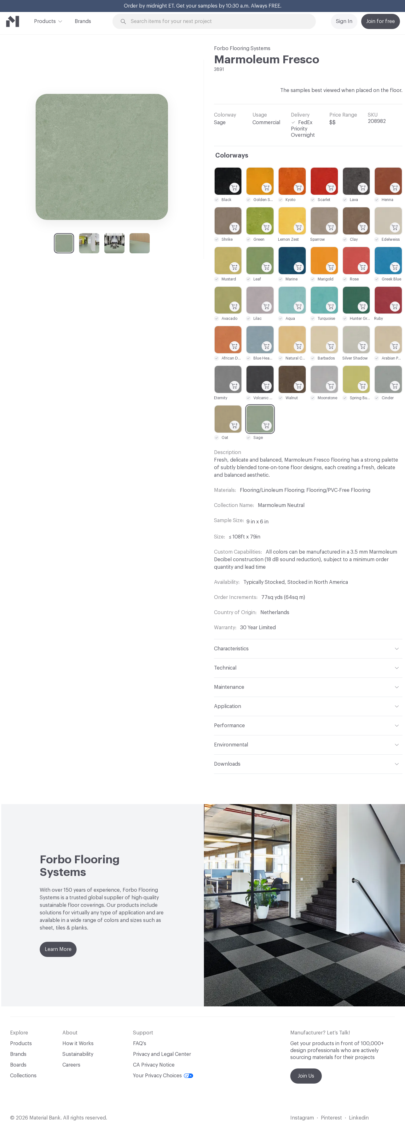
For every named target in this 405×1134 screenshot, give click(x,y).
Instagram (302, 1117)
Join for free (380, 21)
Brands (83, 21)
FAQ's (139, 1043)
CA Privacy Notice (154, 1065)
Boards (18, 1065)
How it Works (78, 1043)
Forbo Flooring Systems (242, 48)
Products (45, 21)
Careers (71, 1065)
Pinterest (331, 1117)
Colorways (231, 156)
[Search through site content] (217, 21)
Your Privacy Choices (163, 1075)
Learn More (58, 949)
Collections (23, 1075)
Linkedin (359, 1117)
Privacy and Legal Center (162, 1054)
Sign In (344, 21)
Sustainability (77, 1054)
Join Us (306, 1076)
